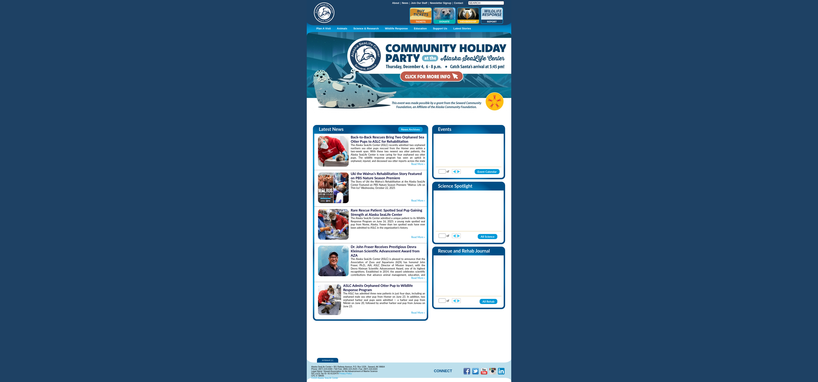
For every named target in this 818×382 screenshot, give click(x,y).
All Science (487, 236)
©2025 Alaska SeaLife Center (324, 378)
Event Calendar (487, 171)
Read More (418, 164)
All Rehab (488, 301)
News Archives (410, 129)
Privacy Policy (345, 373)
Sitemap (327, 360)
